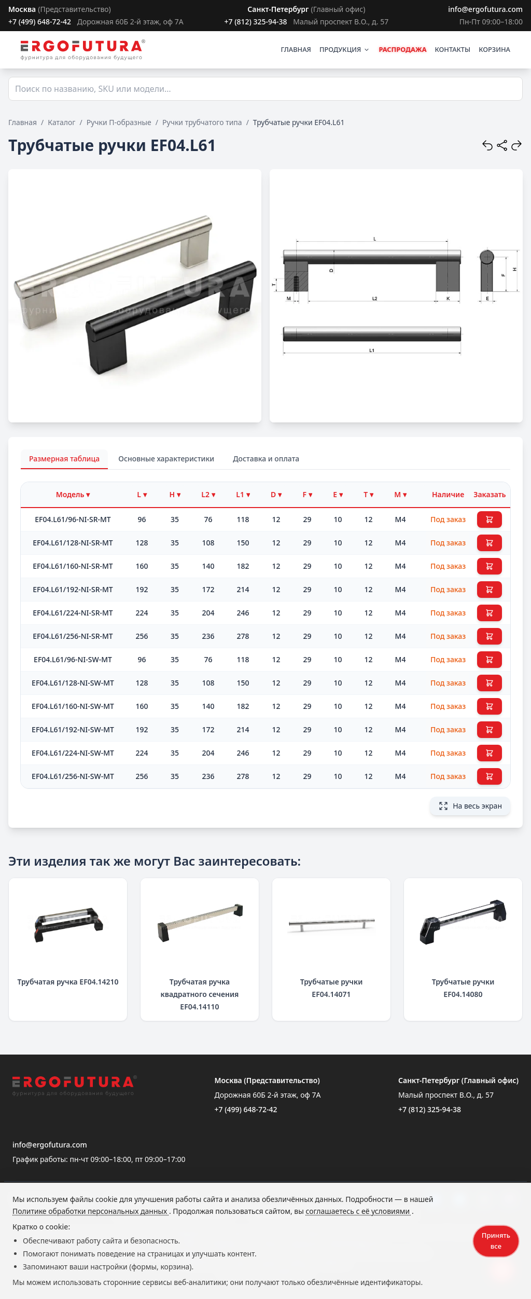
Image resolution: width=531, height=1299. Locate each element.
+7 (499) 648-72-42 (39, 21)
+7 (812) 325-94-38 (255, 21)
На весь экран (470, 806)
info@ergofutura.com (485, 9)
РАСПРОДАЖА (402, 49)
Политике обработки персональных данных (90, 1211)
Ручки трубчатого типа (202, 122)
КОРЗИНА (494, 49)
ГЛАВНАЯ (296, 49)
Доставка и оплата (266, 458)
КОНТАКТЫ (453, 49)
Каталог (61, 122)
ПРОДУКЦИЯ (344, 49)
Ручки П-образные (119, 122)
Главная (22, 122)
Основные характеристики (166, 458)
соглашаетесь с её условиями (358, 1211)
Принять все (496, 1240)
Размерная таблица (64, 458)
